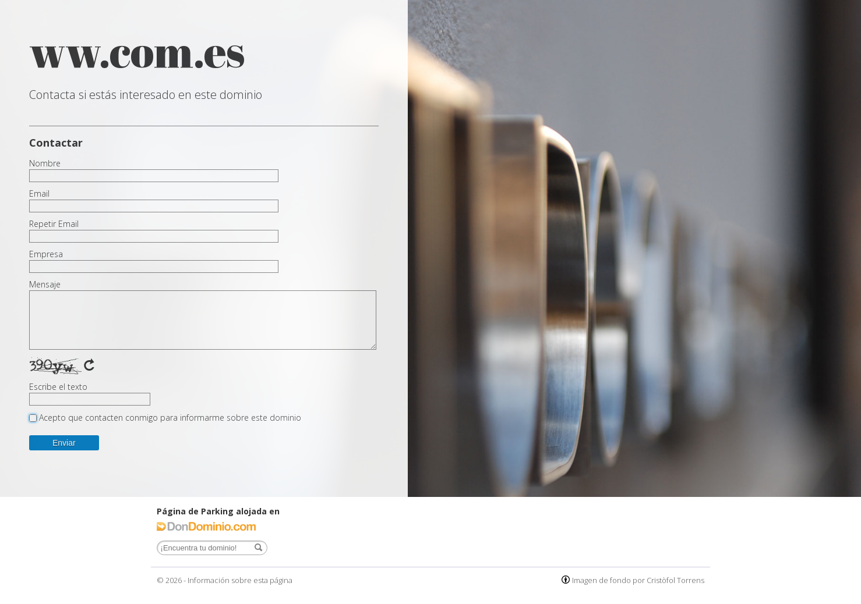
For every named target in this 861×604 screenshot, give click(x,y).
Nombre (45, 163)
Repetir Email (54, 224)
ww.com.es (137, 51)
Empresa (46, 254)
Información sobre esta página (240, 580)
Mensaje (45, 284)
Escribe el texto (58, 387)
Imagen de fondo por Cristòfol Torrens (638, 580)
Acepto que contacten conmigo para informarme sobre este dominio (170, 417)
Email (39, 193)
